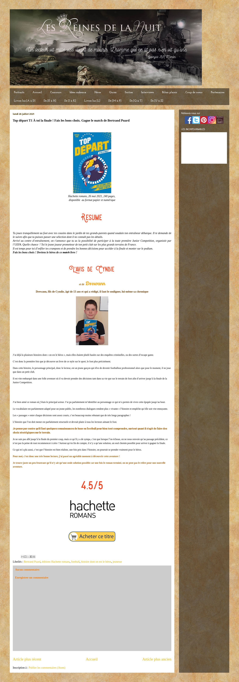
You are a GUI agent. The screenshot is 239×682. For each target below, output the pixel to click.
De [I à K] (70, 100)
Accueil (37, 92)
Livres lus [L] (92, 100)
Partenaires (217, 92)
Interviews (147, 92)
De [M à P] (114, 100)
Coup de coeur (194, 92)
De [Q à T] (136, 100)
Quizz (112, 92)
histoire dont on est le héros (96, 561)
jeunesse (117, 561)
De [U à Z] (157, 100)
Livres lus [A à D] (24, 100)
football (75, 561)
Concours (55, 92)
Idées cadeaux (78, 92)
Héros (97, 92)
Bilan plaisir (169, 92)
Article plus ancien (156, 659)
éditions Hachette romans (56, 561)
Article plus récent (27, 659)
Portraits (19, 92)
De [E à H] (50, 100)
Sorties (129, 92)
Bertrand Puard (32, 561)
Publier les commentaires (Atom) (47, 667)
